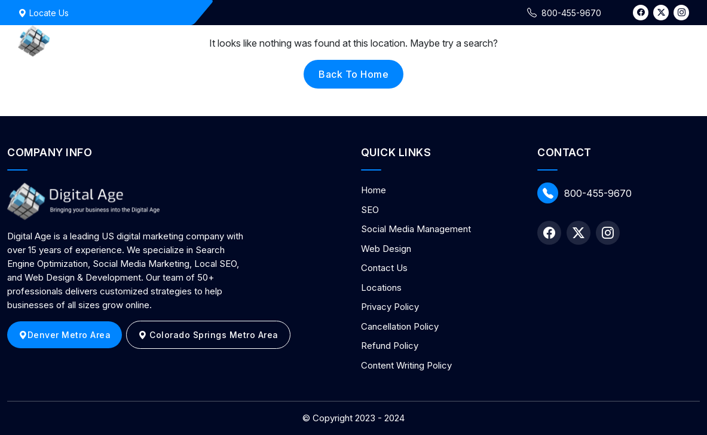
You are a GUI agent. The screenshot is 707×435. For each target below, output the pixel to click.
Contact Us (384, 267)
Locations (381, 287)
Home (373, 190)
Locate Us (43, 13)
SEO (370, 209)
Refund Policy (389, 345)
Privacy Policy (390, 306)
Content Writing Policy (406, 365)
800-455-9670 (584, 192)
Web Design (386, 248)
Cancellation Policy (400, 326)
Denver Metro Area (65, 335)
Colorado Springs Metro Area (208, 335)
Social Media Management (416, 229)
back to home (353, 74)
